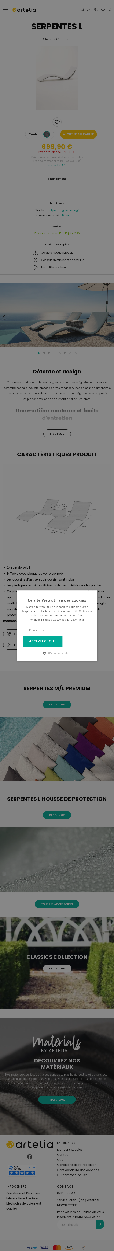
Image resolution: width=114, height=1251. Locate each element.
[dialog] (57, 625)
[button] (57, 653)
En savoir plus (75, 619)
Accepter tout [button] (42, 641)
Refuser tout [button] (37, 630)
